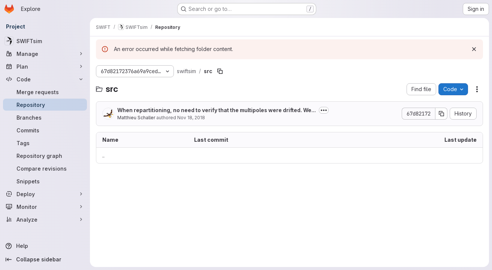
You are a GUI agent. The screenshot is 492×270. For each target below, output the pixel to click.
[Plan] (45, 66)
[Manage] (45, 54)
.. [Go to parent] (103, 155)
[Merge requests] (45, 92)
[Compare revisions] (45, 168)
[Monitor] (45, 207)
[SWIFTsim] (45, 41)
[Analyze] (45, 219)
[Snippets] (45, 181)
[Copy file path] (220, 71)
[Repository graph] (45, 156)
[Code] (45, 79)
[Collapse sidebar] (45, 260)
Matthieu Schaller (136, 117)
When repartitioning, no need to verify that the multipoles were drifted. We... (216, 110)
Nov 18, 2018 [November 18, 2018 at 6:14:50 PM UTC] (191, 117)
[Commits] (45, 130)
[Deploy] (45, 194)
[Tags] (45, 143)
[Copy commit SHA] (441, 114)
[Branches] (45, 117)
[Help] (45, 246)
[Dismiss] (474, 49)
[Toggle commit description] (324, 110)
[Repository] (45, 105)
